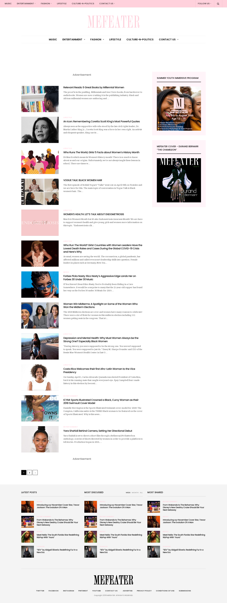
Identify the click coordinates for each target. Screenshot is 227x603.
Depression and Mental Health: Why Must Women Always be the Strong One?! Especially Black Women (100, 339)
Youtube (96, 590)
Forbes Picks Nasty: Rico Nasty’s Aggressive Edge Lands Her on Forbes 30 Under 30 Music (99, 277)
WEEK (128, 492)
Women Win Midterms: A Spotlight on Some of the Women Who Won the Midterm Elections (100, 305)
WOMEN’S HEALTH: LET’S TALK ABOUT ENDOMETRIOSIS (93, 214)
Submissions (185, 590)
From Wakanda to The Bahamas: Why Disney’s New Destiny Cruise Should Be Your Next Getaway (57, 522)
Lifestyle (62, 3)
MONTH (135, 492)
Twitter (40, 590)
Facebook (54, 590)
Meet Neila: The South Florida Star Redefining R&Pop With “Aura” (58, 536)
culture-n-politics (83, 3)
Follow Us (204, 3)
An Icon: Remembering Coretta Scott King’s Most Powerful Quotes (101, 121)
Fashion (45, 3)
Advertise (127, 590)
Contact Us (106, 3)
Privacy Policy (144, 590)
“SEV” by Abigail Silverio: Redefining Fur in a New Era (57, 551)
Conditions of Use (165, 590)
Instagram (68, 590)
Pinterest (83, 590)
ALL (141, 492)
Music (8, 3)
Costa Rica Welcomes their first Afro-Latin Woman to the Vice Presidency (99, 370)
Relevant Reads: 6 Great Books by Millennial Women (93, 87)
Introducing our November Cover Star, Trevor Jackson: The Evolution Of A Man (58, 506)
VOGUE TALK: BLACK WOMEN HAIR (82, 180)
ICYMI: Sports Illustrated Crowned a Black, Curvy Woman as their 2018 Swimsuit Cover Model (101, 401)
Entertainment (25, 3)
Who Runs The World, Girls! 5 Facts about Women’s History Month (101, 152)
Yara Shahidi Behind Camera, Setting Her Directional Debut (97, 431)
